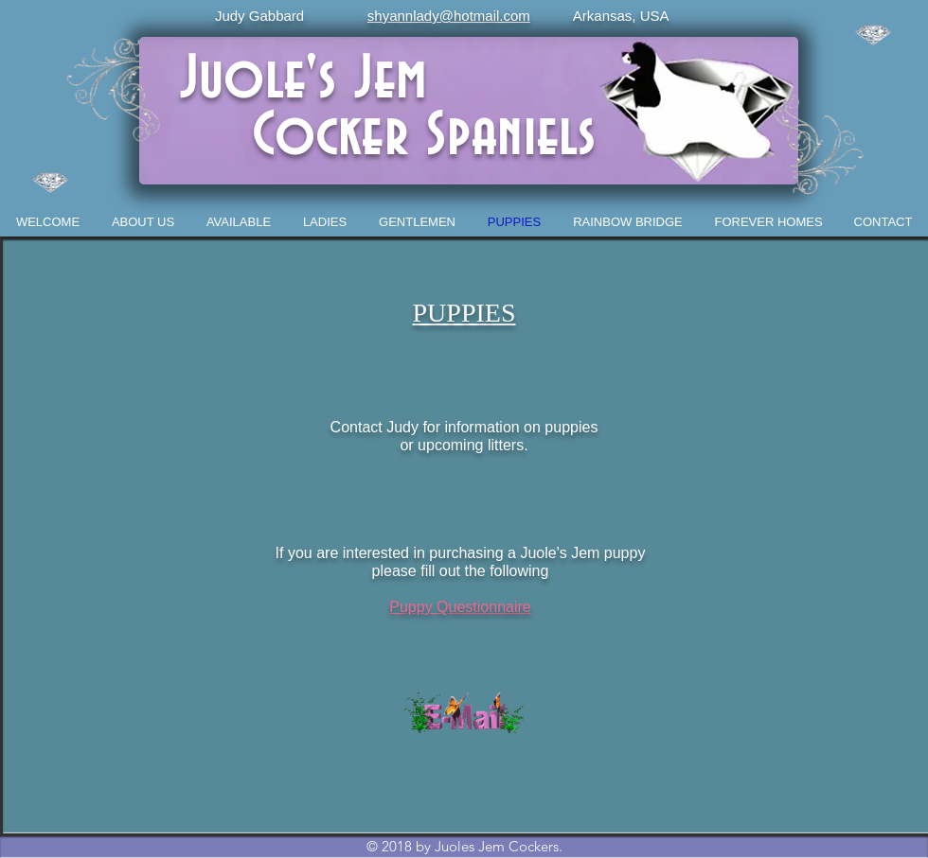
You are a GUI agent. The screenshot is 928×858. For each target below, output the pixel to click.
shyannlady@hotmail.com (448, 16)
